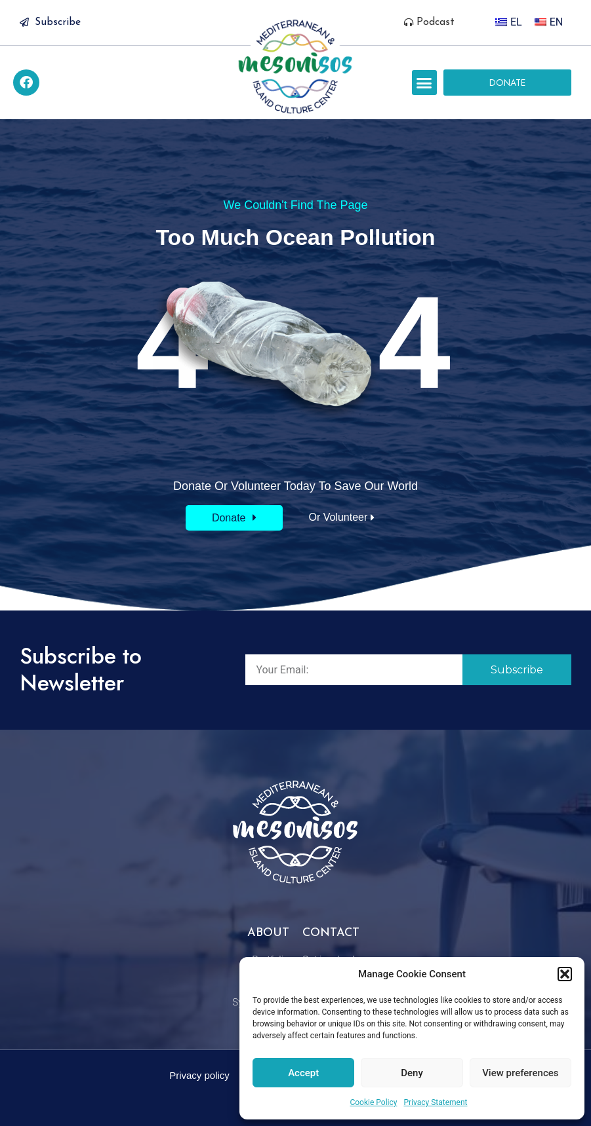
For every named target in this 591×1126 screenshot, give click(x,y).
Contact (330, 933)
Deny (412, 1073)
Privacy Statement (435, 1102)
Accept (303, 1073)
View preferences (520, 1073)
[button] (564, 974)
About (268, 933)
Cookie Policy (373, 1102)
